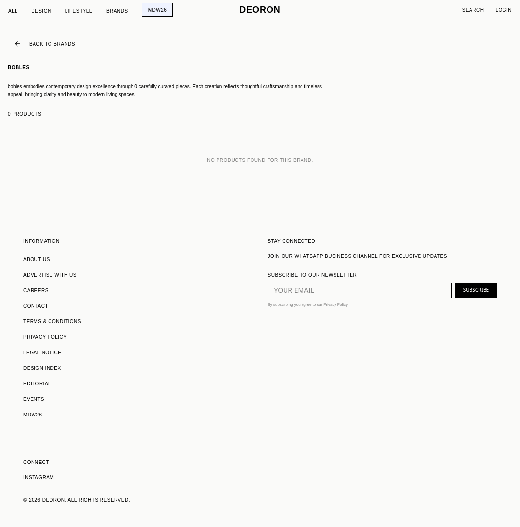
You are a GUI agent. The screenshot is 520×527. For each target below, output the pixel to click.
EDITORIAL (37, 383)
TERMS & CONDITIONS (52, 321)
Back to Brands (44, 44)
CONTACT (35, 306)
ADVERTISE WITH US (50, 275)
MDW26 (157, 10)
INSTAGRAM (38, 477)
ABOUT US (36, 259)
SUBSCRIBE (476, 290)
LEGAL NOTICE (42, 352)
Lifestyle (79, 11)
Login (503, 10)
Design (41, 11)
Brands (117, 11)
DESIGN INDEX (42, 368)
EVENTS (33, 399)
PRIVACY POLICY (45, 337)
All (12, 11)
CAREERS (36, 290)
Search (473, 10)
